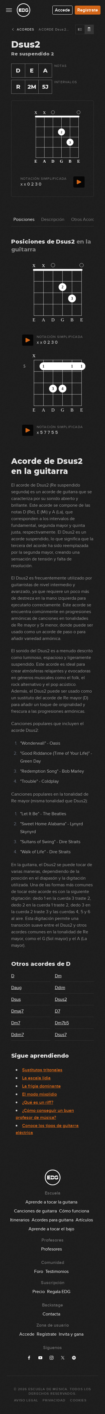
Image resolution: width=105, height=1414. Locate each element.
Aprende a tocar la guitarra (51, 1202)
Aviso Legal (26, 1400)
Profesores (51, 1249)
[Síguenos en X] (62, 1357)
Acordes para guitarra (52, 1220)
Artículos (84, 1220)
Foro (38, 1271)
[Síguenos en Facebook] (29, 1357)
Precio (38, 1291)
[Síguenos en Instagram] (51, 1357)
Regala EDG (58, 1291)
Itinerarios (19, 1220)
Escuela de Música (47, 1389)
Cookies (78, 1400)
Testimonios (57, 1271)
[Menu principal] (9, 10)
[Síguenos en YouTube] (40, 1357)
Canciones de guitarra (35, 1211)
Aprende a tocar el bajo (51, 1229)
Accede (62, 10)
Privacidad (54, 1400)
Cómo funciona (74, 1211)
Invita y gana (71, 1334)
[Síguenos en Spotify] (73, 1357)
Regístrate (87, 10)
